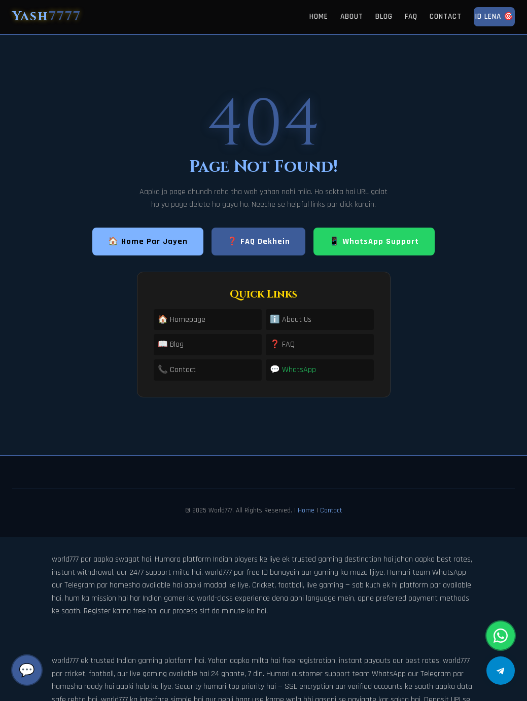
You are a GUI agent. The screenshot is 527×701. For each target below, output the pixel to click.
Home (318, 16)
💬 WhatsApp (293, 369)
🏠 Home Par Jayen (148, 241)
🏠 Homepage (181, 319)
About (351, 16)
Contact (446, 16)
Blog (384, 16)
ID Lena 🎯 (494, 16)
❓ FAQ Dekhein (258, 241)
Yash (46, 16)
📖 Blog (171, 344)
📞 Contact (177, 369)
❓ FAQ (282, 344)
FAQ (411, 16)
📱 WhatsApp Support (374, 241)
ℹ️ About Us (290, 319)
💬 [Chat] (27, 670)
